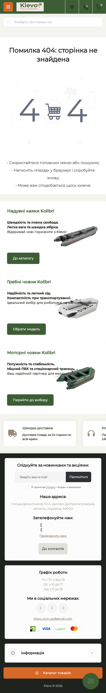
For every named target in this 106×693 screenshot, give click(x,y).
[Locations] (72, 7)
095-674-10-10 (55, 530)
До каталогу (23, 258)
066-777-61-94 (55, 525)
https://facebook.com (41, 608)
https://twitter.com (52, 608)
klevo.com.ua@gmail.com (53, 619)
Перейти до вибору (30, 400)
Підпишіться (78, 477)
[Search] (9, 22)
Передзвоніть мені (53, 536)
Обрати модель (26, 329)
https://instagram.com (63, 608)
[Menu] (8, 7)
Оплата (50, 487)
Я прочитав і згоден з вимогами (56, 487)
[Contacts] (85, 7)
